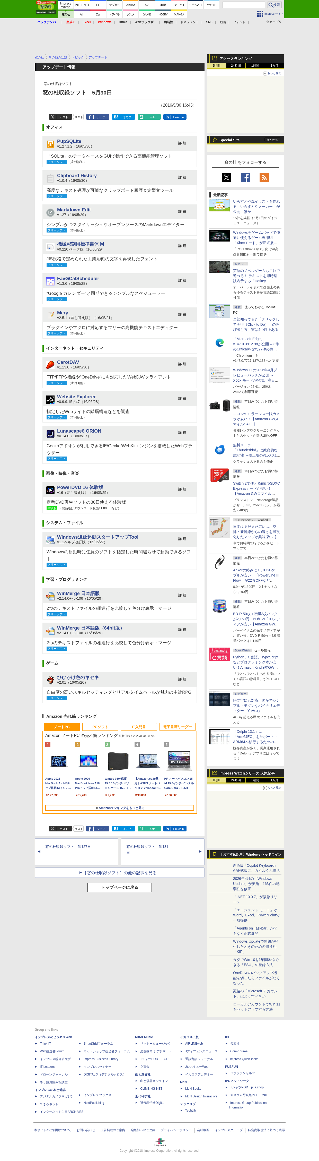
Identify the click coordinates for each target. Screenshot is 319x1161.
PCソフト (100, 727)
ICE (227, 1037)
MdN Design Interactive (201, 1096)
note (152, 117)
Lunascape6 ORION (79, 431)
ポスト (64, 117)
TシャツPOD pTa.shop (247, 1087)
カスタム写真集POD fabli (248, 1095)
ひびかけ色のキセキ (78, 677)
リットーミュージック (155, 1043)
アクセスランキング (235, 59)
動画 (223, 22)
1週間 (255, 65)
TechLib (190, 1110)
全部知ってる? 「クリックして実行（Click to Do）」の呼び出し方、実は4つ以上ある (256, 324)
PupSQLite (69, 141)
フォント (239, 22)
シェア (101, 117)
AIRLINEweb (194, 1043)
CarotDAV (68, 362)
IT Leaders (47, 1067)
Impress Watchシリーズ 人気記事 (247, 773)
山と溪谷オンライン (154, 1081)
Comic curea (238, 1051)
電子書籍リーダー (177, 727)
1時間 (217, 65)
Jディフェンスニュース (201, 1051)
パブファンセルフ (242, 1073)
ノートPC (61, 727)
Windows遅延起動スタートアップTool (97, 537)
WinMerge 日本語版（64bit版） (91, 628)
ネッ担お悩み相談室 (54, 1082)
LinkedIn (178, 117)
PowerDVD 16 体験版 (80, 487)
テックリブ (188, 1104)
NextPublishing (94, 1103)
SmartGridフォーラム (98, 1043)
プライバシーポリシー (176, 1130)
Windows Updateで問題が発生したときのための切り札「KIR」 (255, 946)
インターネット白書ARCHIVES (61, 1112)
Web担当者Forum (52, 1051)
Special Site (229, 140)
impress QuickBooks (244, 1059)
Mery (62, 312)
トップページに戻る (119, 887)
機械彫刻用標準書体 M (80, 244)
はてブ (127, 117)
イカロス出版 (189, 1037)
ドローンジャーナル (54, 1074)
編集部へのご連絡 (143, 1130)
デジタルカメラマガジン (57, 1096)
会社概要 (203, 1130)
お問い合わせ (86, 1130)
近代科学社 (142, 1096)
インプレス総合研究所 (55, 1059)
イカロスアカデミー (199, 1074)
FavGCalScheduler (78, 278)
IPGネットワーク (237, 1081)
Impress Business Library (101, 1059)
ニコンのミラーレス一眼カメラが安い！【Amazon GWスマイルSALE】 (256, 419)
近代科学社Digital (152, 1103)
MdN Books (193, 1088)
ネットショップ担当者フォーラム (107, 1051)
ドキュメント (189, 22)
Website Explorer (76, 396)
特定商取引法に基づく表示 (266, 1130)
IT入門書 (139, 727)
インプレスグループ (229, 1130)
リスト (79, 117)
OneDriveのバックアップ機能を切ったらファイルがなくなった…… (256, 978)
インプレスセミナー (97, 1067)
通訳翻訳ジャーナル (199, 1059)
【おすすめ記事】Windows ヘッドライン (250, 854)
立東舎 (144, 1067)
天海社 (235, 1043)
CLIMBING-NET (151, 1088)
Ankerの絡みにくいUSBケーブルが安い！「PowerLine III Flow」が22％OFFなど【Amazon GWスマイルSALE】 (256, 580)
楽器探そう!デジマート (156, 1051)
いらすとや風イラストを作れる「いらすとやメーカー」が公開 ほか (256, 206)
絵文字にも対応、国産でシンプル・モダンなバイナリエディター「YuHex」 (256, 705)
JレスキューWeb (196, 1067)
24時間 (236, 65)
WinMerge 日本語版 (78, 593)
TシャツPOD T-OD (154, 1059)
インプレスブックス (97, 1095)
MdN (183, 1082)
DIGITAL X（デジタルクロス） (105, 1074)
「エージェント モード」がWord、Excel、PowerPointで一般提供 (256, 915)
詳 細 (182, 143)
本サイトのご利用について (52, 1130)
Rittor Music (144, 1037)
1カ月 (275, 65)
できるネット (49, 1104)
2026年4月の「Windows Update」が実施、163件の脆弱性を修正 (256, 883)
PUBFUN (231, 1067)
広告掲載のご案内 (113, 1130)
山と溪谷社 (142, 1074)
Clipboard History (77, 175)
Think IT (45, 1043)
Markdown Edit (74, 209)
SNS (209, 22)
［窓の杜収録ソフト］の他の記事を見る (120, 873)
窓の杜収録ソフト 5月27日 (68, 847)
